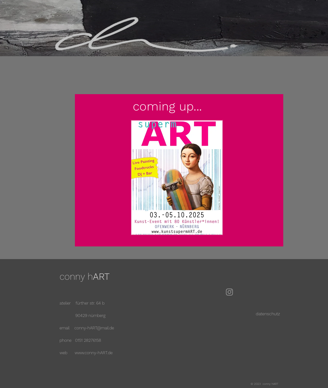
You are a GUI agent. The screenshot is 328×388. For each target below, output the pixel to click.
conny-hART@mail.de (94, 327)
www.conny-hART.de (94, 352)
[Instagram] (229, 292)
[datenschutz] (268, 313)
